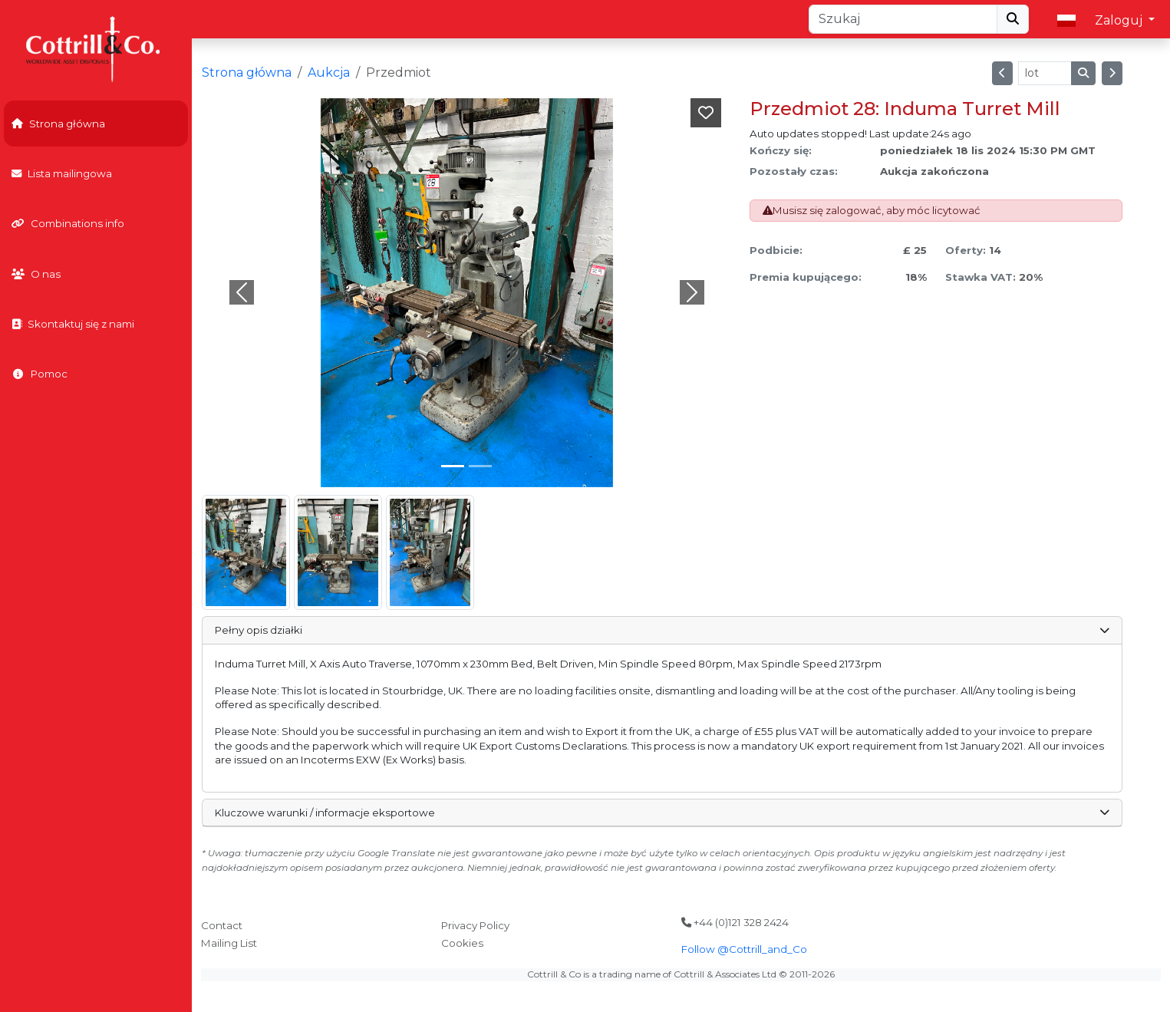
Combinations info (68, 223)
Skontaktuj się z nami (73, 324)
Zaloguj (1120, 20)
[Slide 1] (480, 466)
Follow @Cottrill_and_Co (744, 949)
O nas (36, 274)
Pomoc (40, 374)
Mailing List (229, 943)
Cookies (462, 943)
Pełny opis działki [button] (662, 630)
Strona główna (58, 123)
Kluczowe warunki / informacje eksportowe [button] (662, 812)
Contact (221, 925)
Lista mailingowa (62, 173)
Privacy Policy (475, 925)
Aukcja (329, 72)
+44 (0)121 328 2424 (735, 922)
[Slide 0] (452, 466)
